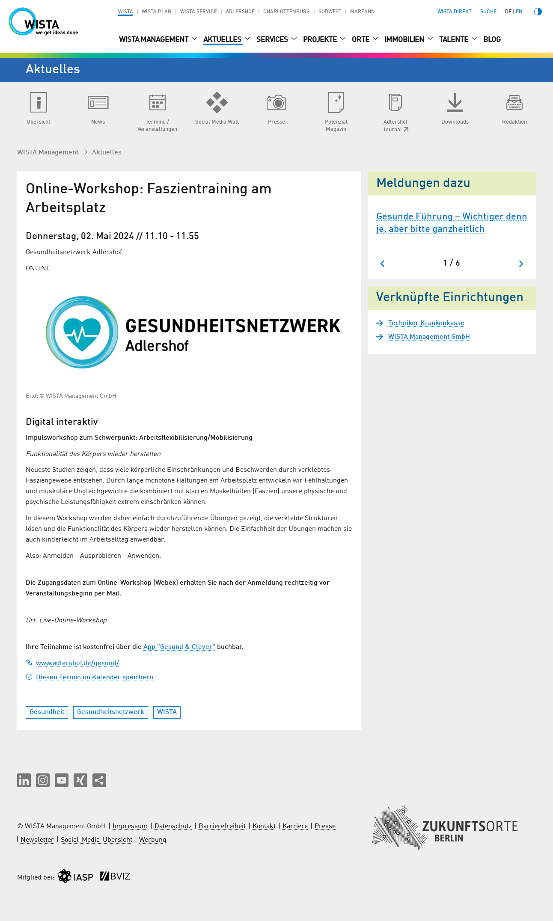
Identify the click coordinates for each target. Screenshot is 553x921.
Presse (325, 826)
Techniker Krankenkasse (425, 323)
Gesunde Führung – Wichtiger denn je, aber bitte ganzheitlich (451, 223)
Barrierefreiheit (222, 826)
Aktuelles (223, 40)
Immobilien (404, 40)
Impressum (130, 826)
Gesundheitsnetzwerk (110, 712)
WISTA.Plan (157, 12)
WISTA (125, 12)
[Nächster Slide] (520, 263)
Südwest (330, 12)
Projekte (320, 40)
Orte (361, 40)
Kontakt (264, 826)
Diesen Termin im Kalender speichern (89, 677)
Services (272, 40)
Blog (492, 40)
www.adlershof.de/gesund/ (72, 663)
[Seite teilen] (99, 780)
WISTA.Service (198, 12)
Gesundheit (47, 712)
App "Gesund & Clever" (179, 647)
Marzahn (362, 12)
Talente (454, 40)
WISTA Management (154, 40)
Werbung (152, 840)
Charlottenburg (286, 12)
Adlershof (240, 12)
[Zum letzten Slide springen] (382, 263)
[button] (24, 780)
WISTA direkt (454, 12)
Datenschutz (173, 826)
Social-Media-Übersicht (96, 840)
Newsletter (37, 840)
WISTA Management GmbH (428, 337)
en (519, 12)
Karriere (295, 826)
